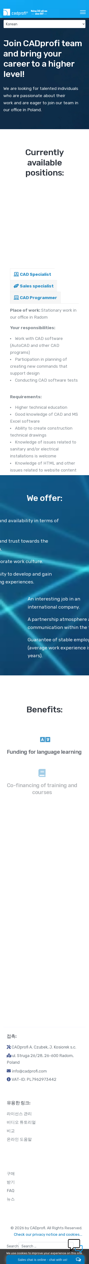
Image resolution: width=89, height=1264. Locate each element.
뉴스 (11, 1199)
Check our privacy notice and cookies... (48, 1234)
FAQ (10, 1190)
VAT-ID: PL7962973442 (34, 1079)
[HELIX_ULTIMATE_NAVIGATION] (83, 12)
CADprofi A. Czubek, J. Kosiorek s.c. (44, 1047)
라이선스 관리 (19, 1113)
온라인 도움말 (19, 1139)
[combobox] (46, 1246)
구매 (11, 1173)
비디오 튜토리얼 (21, 1122)
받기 (11, 1182)
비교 (11, 1130)
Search (13, 1246)
